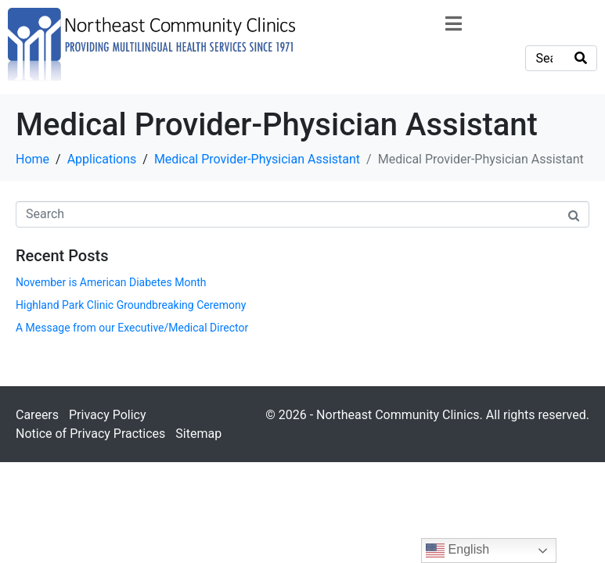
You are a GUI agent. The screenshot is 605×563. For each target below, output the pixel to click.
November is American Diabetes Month (111, 282)
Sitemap (198, 433)
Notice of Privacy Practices (90, 433)
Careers (37, 414)
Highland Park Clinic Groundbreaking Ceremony (131, 305)
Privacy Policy (107, 414)
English (457, 550)
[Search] (580, 58)
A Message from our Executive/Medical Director (132, 327)
